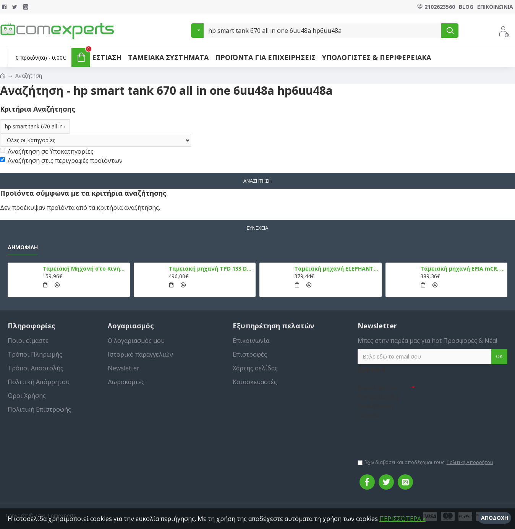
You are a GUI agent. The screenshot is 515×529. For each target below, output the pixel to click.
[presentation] (411, 435)
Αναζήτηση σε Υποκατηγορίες (47, 151)
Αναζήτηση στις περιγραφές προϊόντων (61, 160)
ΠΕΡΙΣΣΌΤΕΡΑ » (402, 518)
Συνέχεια (257, 227)
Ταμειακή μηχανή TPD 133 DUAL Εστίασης (210, 268)
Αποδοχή (494, 517)
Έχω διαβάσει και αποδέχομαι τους (426, 462)
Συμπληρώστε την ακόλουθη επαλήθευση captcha (378, 401)
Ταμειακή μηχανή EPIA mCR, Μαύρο (462, 268)
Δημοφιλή (23, 247)
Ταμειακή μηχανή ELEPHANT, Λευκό (336, 268)
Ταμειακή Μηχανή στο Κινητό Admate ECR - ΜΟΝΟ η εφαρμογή (84, 268)
